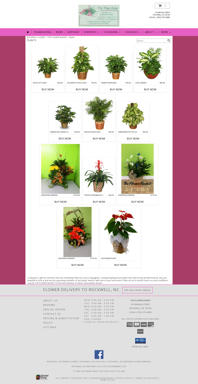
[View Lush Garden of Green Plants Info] (150, 63)
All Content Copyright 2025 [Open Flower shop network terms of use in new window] (72, 378)
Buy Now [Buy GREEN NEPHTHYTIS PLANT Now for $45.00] (133, 138)
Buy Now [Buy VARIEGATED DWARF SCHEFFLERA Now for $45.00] (65, 138)
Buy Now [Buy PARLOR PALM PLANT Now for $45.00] (99, 138)
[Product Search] (151, 41)
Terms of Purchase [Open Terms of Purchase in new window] (146, 378)
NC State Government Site (112, 366)
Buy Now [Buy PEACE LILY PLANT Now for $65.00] (48, 89)
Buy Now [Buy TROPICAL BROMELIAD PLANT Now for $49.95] (99, 201)
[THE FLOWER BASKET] (99, 15)
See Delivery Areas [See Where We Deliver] (137, 290)
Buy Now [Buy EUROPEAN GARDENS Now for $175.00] (77, 265)
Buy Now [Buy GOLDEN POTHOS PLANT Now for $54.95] (82, 89)
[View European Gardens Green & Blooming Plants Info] (60, 169)
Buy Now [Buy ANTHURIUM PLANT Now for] (120, 265)
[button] (162, 5)
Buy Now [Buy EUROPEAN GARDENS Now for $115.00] (137, 201)
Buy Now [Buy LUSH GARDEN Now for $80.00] (150, 89)
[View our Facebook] (99, 358)
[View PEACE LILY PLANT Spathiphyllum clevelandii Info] (47, 67)
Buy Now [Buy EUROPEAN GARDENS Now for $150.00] (60, 201)
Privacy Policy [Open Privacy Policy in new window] (124, 378)
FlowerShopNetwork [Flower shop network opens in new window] (101, 378)
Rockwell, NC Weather (84, 366)
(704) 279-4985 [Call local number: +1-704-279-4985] (163, 17)
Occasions (113, 32)
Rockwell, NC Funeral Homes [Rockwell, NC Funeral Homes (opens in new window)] (62, 361)
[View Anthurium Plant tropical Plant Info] (120, 232)
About (151, 32)
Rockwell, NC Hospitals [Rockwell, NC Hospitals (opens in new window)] (93, 361)
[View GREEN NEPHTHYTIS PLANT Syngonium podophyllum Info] (133, 116)
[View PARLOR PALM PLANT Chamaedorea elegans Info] (99, 112)
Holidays (133, 32)
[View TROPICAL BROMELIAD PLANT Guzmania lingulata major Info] (99, 176)
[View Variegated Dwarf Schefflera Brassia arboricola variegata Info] (64, 116)
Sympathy (92, 32)
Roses (59, 32)
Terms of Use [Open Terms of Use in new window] (107, 379)
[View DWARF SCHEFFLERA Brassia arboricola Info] (116, 67)
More (166, 32)
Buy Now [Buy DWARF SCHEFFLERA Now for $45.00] (116, 89)
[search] (169, 40)
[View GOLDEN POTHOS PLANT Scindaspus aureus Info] (82, 63)
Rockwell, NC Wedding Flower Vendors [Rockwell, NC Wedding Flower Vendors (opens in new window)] (129, 361)
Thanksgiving (42, 32)
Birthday (73, 32)
